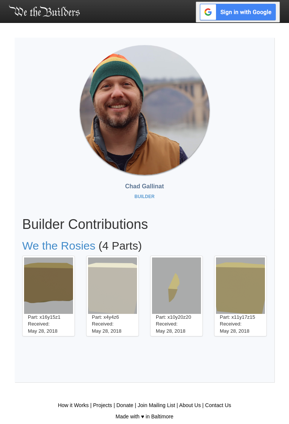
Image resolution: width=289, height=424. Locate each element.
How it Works (73, 405)
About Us (190, 405)
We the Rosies (59, 245)
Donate (124, 405)
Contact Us (218, 405)
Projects (102, 405)
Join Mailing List (156, 405)
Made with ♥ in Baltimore (144, 416)
